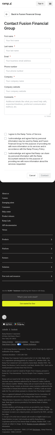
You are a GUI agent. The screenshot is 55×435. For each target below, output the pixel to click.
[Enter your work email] (27, 286)
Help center (6, 201)
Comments (8, 97)
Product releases (8, 206)
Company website (12, 87)
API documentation (9, 215)
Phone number (10, 66)
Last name (8, 46)
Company (8, 77)
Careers (5, 187)
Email (6, 56)
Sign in (40, 4)
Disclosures (36, 419)
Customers (6, 196)
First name (8, 36)
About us (5, 183)
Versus (4, 219)
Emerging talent (8, 192)
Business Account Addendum (36, 413)
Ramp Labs (6, 210)
